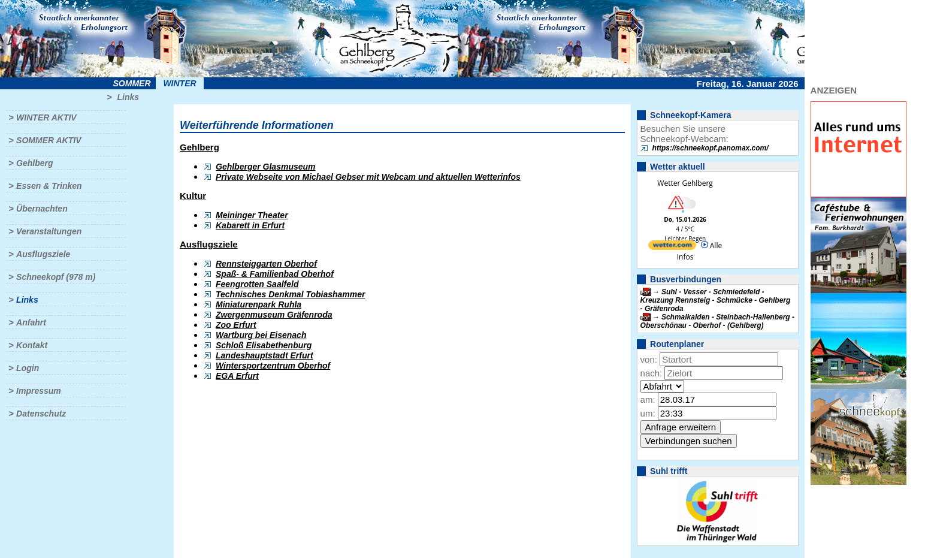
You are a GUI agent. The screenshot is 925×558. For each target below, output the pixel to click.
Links (128, 97)
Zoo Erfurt (236, 325)
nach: (651, 373)
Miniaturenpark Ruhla (258, 304)
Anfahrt (31, 322)
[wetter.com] (672, 247)
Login (27, 368)
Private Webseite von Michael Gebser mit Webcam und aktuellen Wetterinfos (368, 177)
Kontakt (31, 345)
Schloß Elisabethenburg (264, 345)
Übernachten (42, 208)
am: (647, 399)
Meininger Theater (252, 215)
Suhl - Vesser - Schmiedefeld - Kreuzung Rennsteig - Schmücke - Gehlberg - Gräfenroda (715, 300)
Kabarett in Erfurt (250, 225)
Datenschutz (41, 413)
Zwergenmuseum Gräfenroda (274, 314)
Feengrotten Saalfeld (257, 284)
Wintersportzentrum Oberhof (273, 365)
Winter (179, 83)
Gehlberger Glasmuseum (266, 166)
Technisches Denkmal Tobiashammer (290, 294)
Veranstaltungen (48, 231)
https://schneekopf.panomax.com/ (710, 148)
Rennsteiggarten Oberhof (266, 264)
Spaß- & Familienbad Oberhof (275, 274)
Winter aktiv (46, 117)
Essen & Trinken (48, 186)
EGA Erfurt (237, 376)
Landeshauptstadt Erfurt (264, 355)
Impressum (38, 391)
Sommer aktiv (48, 140)
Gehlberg (34, 163)
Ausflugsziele (43, 254)
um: (647, 413)
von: (648, 359)
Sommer (132, 83)
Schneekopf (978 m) (55, 277)
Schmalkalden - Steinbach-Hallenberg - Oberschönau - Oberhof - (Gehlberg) (717, 321)
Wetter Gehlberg (684, 183)
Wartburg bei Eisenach (261, 335)
